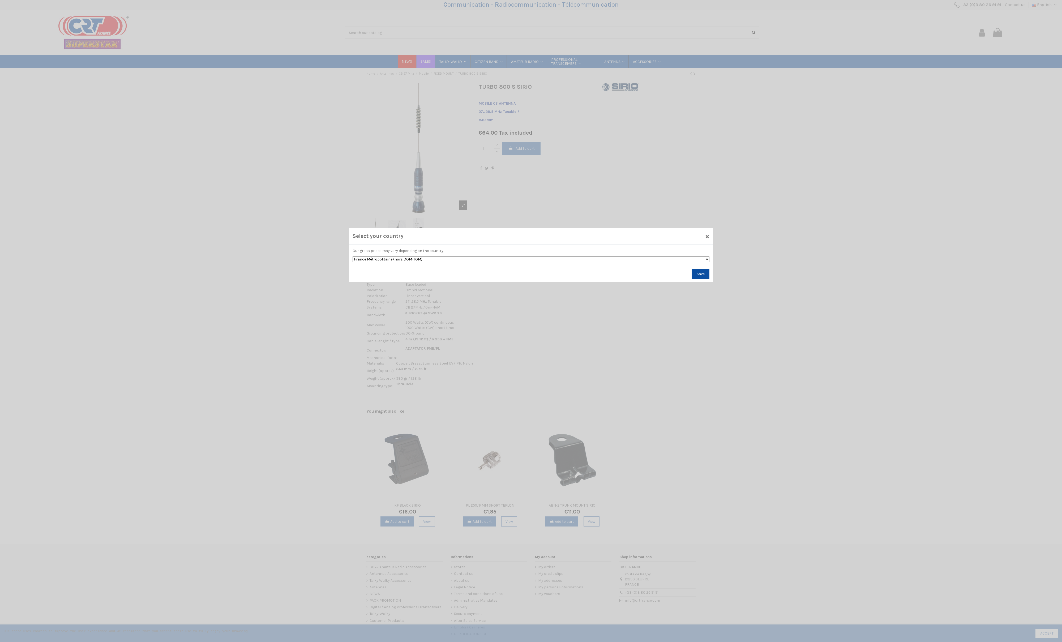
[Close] (707, 236)
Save (701, 274)
